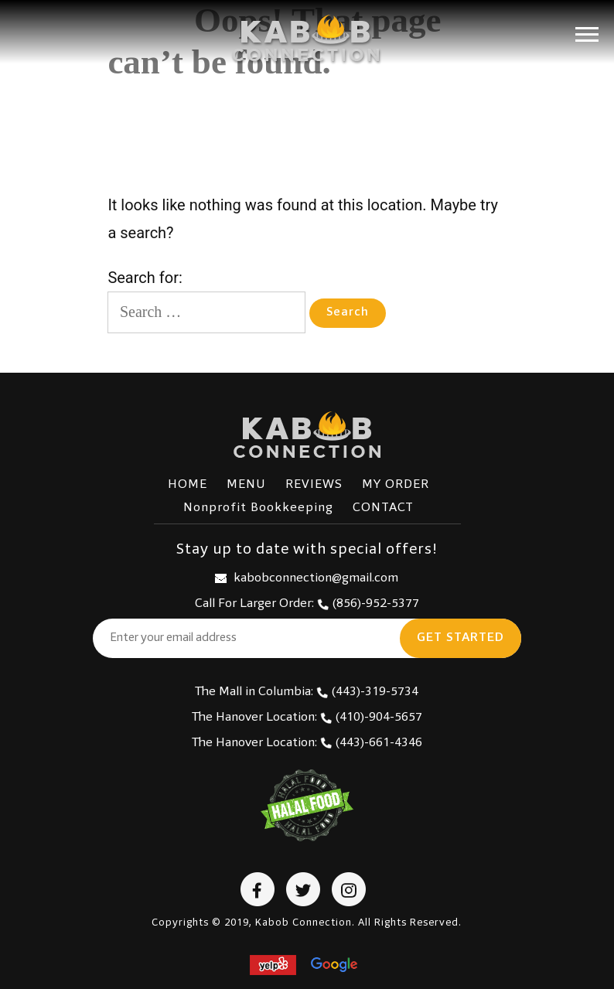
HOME (187, 485)
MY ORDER (395, 485)
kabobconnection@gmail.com (306, 578)
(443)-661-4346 (371, 743)
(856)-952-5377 (368, 604)
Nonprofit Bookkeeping (258, 508)
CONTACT (383, 508)
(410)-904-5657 (371, 717)
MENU (246, 485)
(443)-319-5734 (367, 692)
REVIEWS (314, 485)
